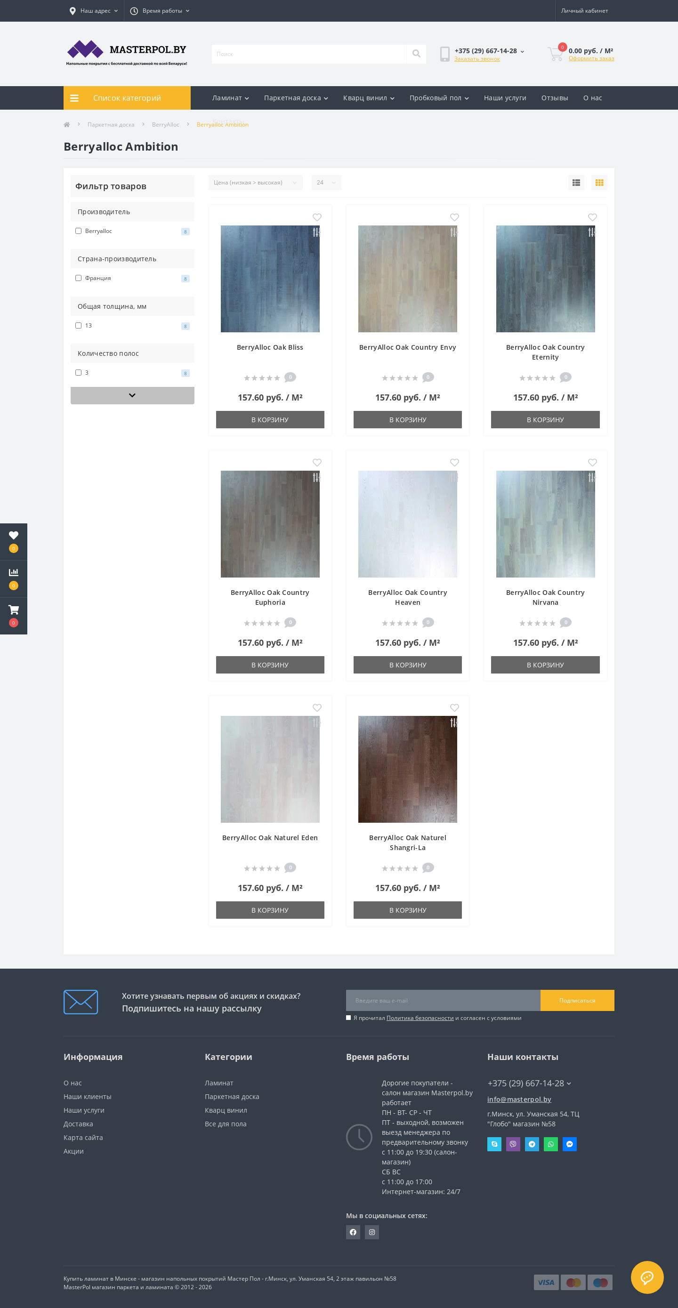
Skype (494, 1144)
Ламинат (230, 97)
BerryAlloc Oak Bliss (270, 347)
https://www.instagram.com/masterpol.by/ (372, 1232)
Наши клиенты (88, 1096)
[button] (13, 616)
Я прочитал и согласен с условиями (438, 1018)
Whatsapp (551, 1144)
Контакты (228, 121)
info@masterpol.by (519, 1099)
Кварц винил (369, 97)
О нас (593, 97)
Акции (74, 1151)
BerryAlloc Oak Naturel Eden (270, 837)
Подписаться (577, 1000)
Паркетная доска (296, 97)
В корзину (270, 419)
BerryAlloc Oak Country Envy (407, 347)
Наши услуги (505, 97)
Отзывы (554, 97)
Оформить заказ (591, 58)
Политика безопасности (420, 1018)
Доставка (78, 1123)
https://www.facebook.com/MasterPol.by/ (353, 1232)
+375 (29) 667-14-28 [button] (529, 1083)
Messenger (569, 1144)
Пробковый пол (439, 97)
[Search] (416, 54)
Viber (513, 1144)
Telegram (532, 1144)
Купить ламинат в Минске (100, 1279)
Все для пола (226, 1123)
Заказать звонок (477, 59)
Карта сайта (83, 1137)
